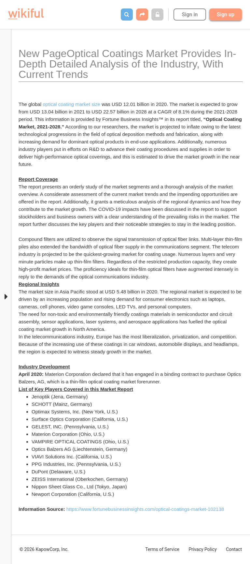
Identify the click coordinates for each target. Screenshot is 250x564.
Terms (162, 549)
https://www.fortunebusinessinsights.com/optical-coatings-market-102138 (145, 509)
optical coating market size (72, 104)
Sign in (190, 14)
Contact (234, 549)
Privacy (202, 549)
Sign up (225, 14)
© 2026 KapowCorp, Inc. (44, 549)
